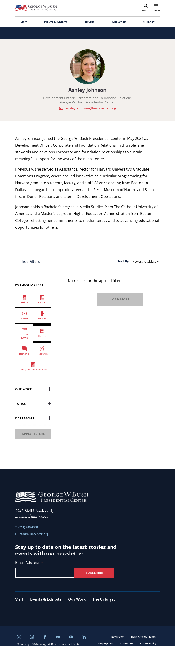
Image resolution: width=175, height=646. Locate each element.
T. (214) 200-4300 (26, 527)
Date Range (33, 418)
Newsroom (117, 636)
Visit (19, 599)
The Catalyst (104, 599)
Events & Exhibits (45, 599)
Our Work (33, 389)
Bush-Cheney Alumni (143, 636)
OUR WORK (119, 22)
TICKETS (89, 22)
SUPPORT (148, 22)
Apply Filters (33, 434)
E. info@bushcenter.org (31, 534)
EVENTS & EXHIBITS (55, 22)
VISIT (24, 22)
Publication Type (33, 284)
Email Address (29, 563)
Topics (33, 404)
